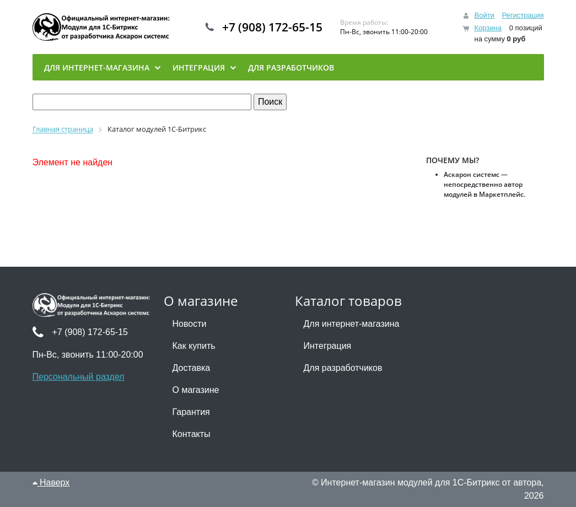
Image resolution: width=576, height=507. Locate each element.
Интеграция (328, 345)
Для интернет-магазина (352, 323)
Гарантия (191, 412)
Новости (190, 323)
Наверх (51, 482)
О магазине (196, 390)
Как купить (194, 345)
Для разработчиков (343, 368)
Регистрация (523, 15)
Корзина (488, 28)
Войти (484, 15)
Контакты (192, 434)
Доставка (192, 368)
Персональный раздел (79, 376)
